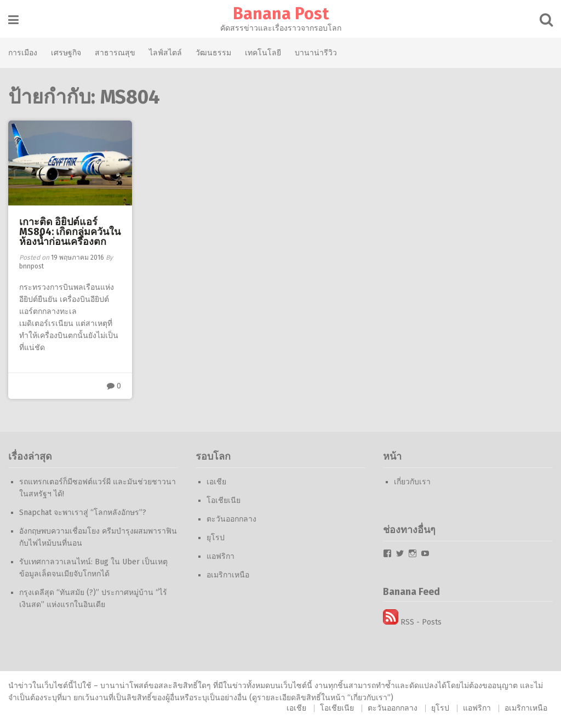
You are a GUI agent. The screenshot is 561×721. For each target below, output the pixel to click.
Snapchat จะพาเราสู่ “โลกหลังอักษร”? (82, 512)
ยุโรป (216, 537)
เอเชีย (216, 482)
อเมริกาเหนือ (228, 575)
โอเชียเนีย (224, 500)
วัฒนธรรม (213, 52)
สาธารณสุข (115, 52)
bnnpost (31, 266)
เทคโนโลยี (263, 52)
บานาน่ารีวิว (316, 52)
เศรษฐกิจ (66, 52)
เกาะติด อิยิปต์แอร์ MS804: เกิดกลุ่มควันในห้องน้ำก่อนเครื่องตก (70, 232)
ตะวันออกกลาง (231, 519)
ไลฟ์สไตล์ (165, 52)
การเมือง (22, 52)
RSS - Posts (412, 622)
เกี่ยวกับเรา (412, 482)
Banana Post (281, 14)
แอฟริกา (220, 556)
